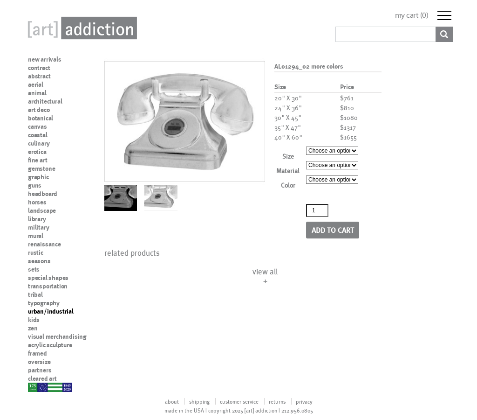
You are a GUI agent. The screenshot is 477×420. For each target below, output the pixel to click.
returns (277, 401)
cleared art (42, 378)
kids (34, 319)
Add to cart (333, 229)
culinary (38, 143)
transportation (48, 286)
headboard (42, 193)
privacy (304, 401)
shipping (199, 401)
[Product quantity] (317, 210)
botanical (40, 118)
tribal (35, 294)
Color (288, 185)
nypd (35, 387)
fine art (37, 160)
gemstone (41, 168)
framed (37, 353)
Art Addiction (80, 28)
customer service (239, 401)
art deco (38, 109)
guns (34, 185)
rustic (35, 252)
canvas (37, 126)
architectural (45, 101)
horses (37, 202)
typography (44, 303)
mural (35, 235)
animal (37, 93)
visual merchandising (57, 336)
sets (34, 269)
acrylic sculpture (50, 345)
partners (39, 370)
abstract (39, 76)
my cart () (412, 15)
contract (39, 67)
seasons (39, 261)
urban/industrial (51, 311)
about (172, 401)
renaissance (44, 244)
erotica (37, 151)
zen (32, 328)
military (38, 227)
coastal (38, 135)
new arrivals (44, 59)
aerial (35, 84)
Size (288, 156)
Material (288, 171)
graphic (38, 177)
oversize (39, 361)
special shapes (48, 277)
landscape (42, 210)
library (37, 219)
